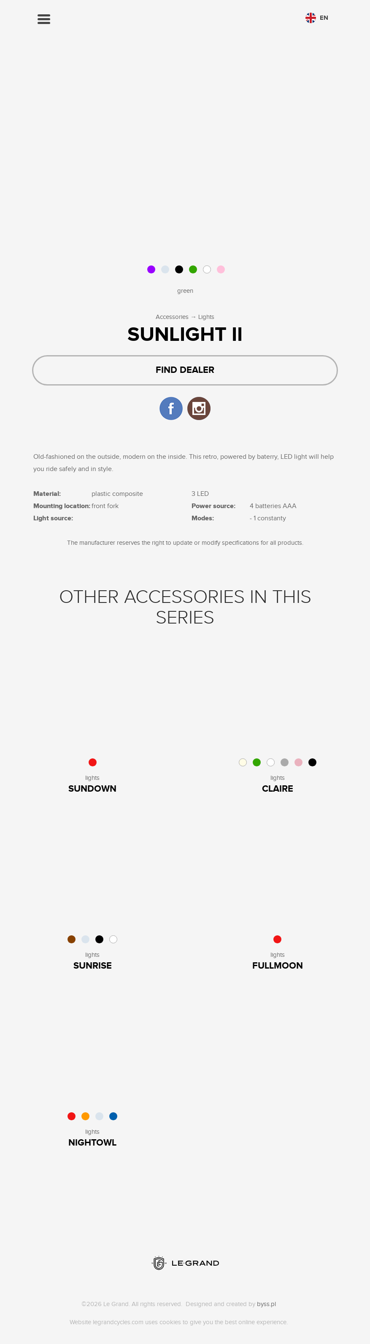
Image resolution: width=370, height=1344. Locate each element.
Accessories (172, 317)
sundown (92, 789)
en (316, 18)
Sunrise (92, 966)
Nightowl (92, 1143)
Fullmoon (277, 966)
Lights (206, 317)
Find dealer (185, 370)
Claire (277, 789)
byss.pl (266, 1304)
